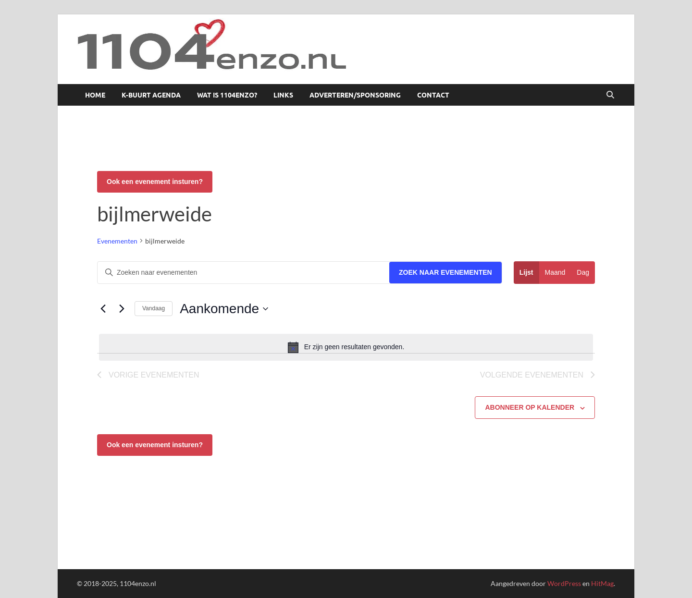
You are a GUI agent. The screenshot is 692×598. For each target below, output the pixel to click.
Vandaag (153, 308)
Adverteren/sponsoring (355, 95)
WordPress (564, 583)
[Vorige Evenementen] (103, 309)
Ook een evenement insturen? (155, 181)
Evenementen (117, 241)
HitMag (602, 583)
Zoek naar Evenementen (445, 272)
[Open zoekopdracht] (610, 95)
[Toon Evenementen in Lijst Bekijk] (526, 272)
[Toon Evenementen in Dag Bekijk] (583, 272)
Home (95, 95)
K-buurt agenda (151, 95)
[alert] (346, 347)
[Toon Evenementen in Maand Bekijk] (555, 272)
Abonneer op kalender (529, 407)
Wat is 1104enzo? (227, 95)
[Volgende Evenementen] (121, 309)
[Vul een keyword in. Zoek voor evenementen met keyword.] (243, 272)
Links (283, 95)
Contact (433, 95)
